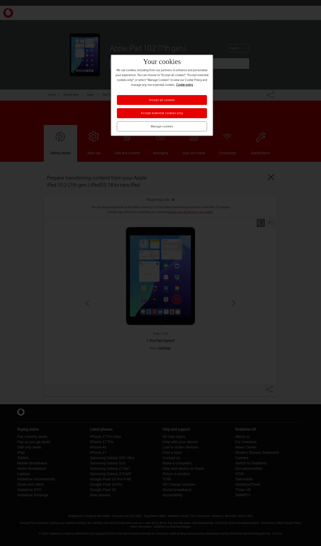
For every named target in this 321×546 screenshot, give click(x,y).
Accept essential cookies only (162, 113)
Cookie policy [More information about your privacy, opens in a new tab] (184, 85)
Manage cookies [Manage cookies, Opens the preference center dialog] (162, 126)
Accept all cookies (162, 100)
